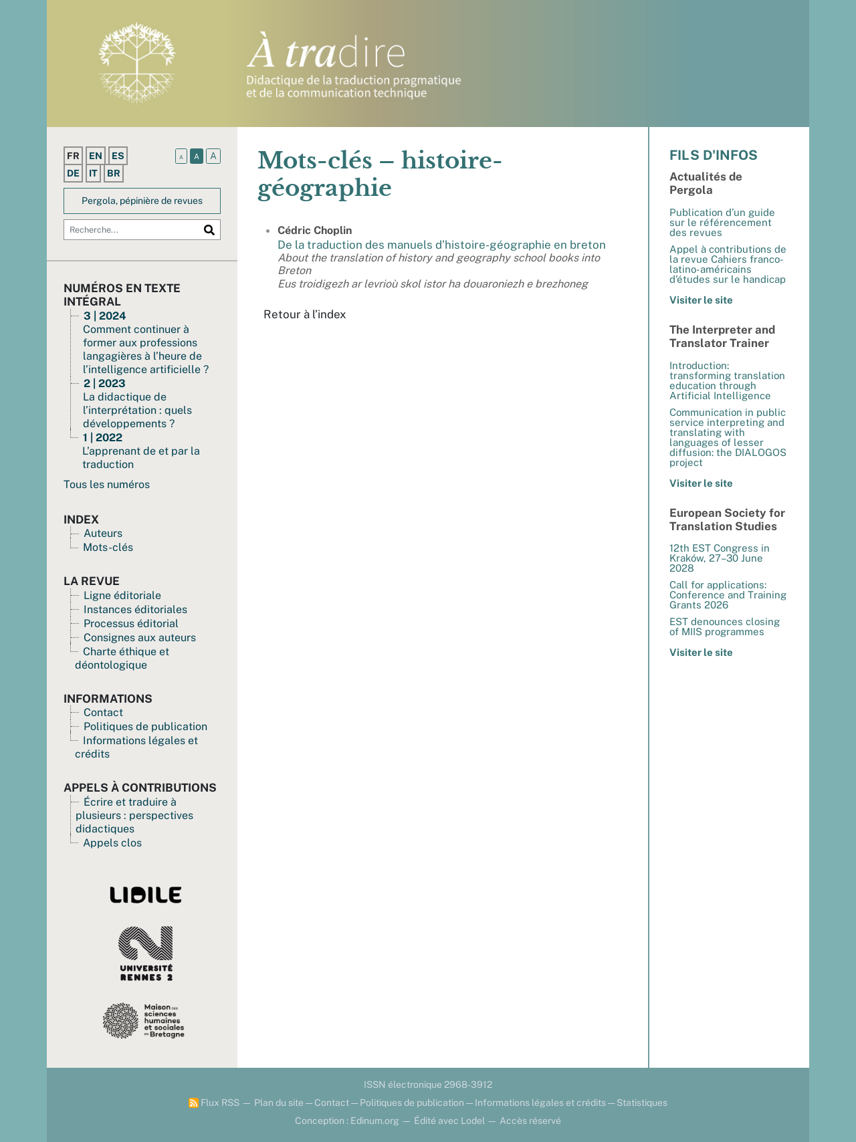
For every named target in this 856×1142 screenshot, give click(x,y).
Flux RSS (214, 1102)
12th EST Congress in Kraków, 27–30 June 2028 (719, 558)
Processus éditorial (131, 623)
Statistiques (642, 1102)
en (95, 155)
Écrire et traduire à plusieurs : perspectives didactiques (134, 815)
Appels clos (112, 842)
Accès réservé (530, 1120)
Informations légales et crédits (540, 1102)
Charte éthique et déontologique (122, 658)
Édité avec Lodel (449, 1120)
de (73, 173)
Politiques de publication (145, 726)
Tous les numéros (107, 484)
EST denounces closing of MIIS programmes (724, 626)
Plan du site (279, 1102)
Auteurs (103, 533)
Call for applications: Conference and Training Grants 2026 (727, 594)
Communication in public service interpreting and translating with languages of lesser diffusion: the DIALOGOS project (727, 437)
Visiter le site (701, 300)
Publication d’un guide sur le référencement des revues (722, 222)
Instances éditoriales (135, 609)
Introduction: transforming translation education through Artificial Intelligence (727, 380)
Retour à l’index (304, 314)
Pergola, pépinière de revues (142, 200)
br (113, 173)
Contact (103, 712)
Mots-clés (108, 547)
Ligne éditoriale (122, 595)
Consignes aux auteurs (140, 637)
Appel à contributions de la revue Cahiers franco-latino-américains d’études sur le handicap (727, 264)
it (93, 173)
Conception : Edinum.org (347, 1120)
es (118, 155)
